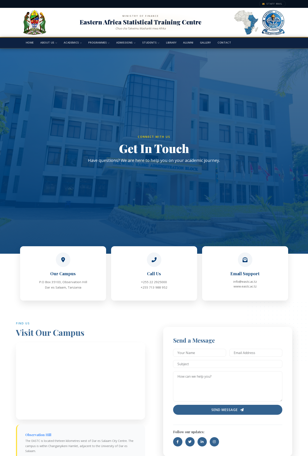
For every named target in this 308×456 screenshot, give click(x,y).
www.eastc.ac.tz (245, 286)
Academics (73, 42)
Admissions (126, 42)
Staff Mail (272, 3)
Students (150, 42)
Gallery (205, 42)
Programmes (99, 42)
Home (30, 42)
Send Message (238, 409)
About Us (48, 42)
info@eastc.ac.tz (245, 281)
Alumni (188, 42)
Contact (224, 42)
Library (171, 42)
